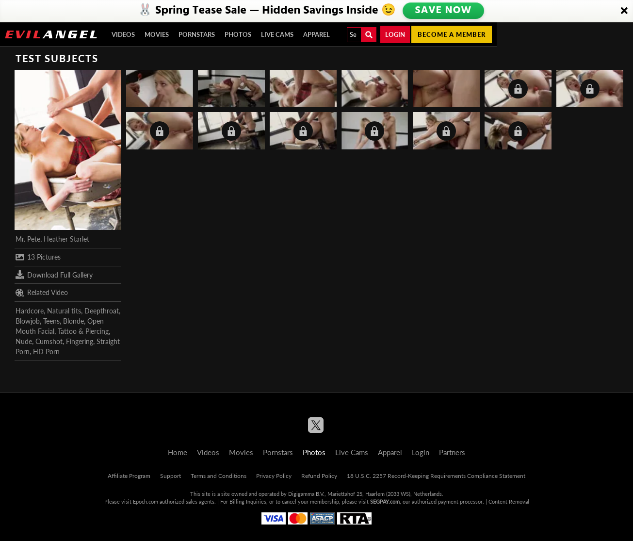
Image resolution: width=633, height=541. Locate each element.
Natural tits (64, 311)
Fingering (79, 341)
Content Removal (508, 501)
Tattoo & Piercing (83, 331)
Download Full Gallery (54, 274)
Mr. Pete (28, 239)
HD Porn (46, 351)
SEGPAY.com (385, 501)
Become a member (452, 34)
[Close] (624, 11)
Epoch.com (145, 501)
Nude (24, 341)
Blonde (73, 321)
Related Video (42, 292)
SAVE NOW (443, 10)
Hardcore (30, 311)
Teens (51, 321)
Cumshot (49, 341)
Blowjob (28, 321)
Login (395, 34)
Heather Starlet (66, 239)
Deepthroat (101, 311)
